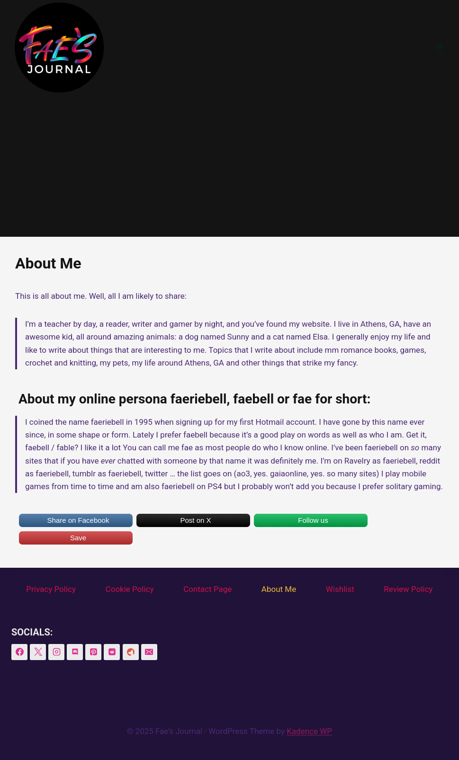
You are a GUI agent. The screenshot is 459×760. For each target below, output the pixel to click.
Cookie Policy (130, 589)
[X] (38, 652)
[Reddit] (112, 652)
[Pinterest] (93, 652)
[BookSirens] (131, 652)
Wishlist (340, 589)
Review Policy (408, 589)
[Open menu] (439, 47)
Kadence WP (309, 731)
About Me (278, 589)
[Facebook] (19, 652)
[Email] (149, 652)
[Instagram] (56, 652)
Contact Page (207, 589)
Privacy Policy (51, 589)
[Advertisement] (229, 165)
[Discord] (75, 652)
